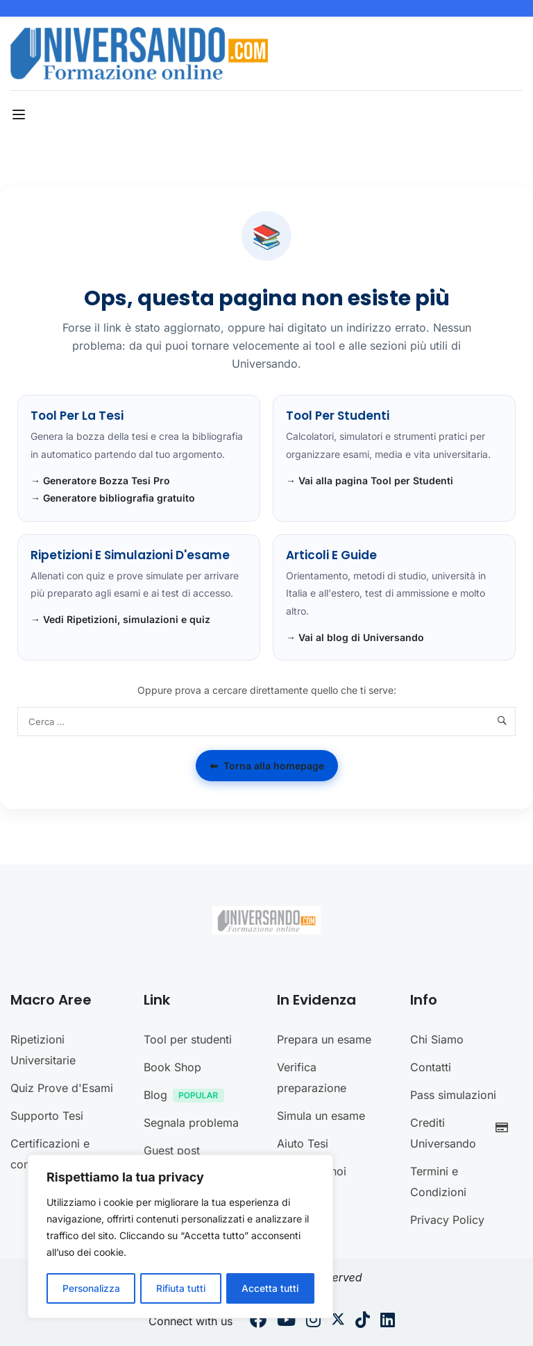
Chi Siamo (437, 1039)
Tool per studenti (188, 1039)
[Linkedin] (387, 1321)
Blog (187, 1096)
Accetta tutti (271, 1288)
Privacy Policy (447, 1220)
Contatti (430, 1067)
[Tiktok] (362, 1321)
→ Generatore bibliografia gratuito (113, 498)
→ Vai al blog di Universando (355, 637)
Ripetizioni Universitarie (43, 1049)
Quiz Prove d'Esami (61, 1088)
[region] (180, 1237)
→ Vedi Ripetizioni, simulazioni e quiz (120, 619)
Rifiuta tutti (181, 1288)
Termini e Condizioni (438, 1181)
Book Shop (172, 1067)
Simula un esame (321, 1116)
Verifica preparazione (311, 1077)
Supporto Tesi (46, 1116)
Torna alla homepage (267, 766)
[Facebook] (258, 1321)
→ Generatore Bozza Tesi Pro (100, 480)
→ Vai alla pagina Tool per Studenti (369, 480)
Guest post (172, 1150)
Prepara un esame (324, 1039)
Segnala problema (191, 1123)
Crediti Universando (463, 1133)
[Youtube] (286, 1321)
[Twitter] (338, 1321)
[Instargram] (313, 1321)
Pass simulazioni (453, 1095)
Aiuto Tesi (302, 1143)
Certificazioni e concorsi (50, 1153)
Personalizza (91, 1288)
